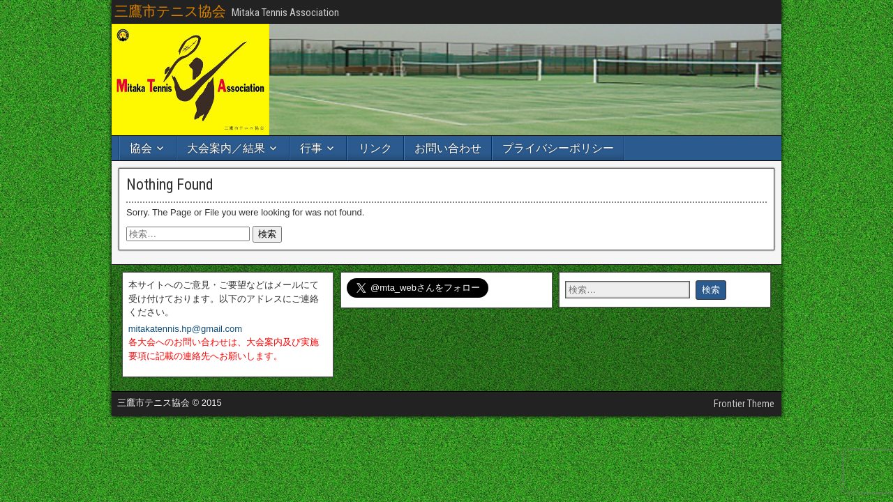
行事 (311, 148)
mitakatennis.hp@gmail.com (185, 329)
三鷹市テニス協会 (170, 11)
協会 (141, 148)
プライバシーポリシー (558, 148)
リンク (375, 148)
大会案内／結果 (226, 148)
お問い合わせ (447, 148)
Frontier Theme (744, 403)
